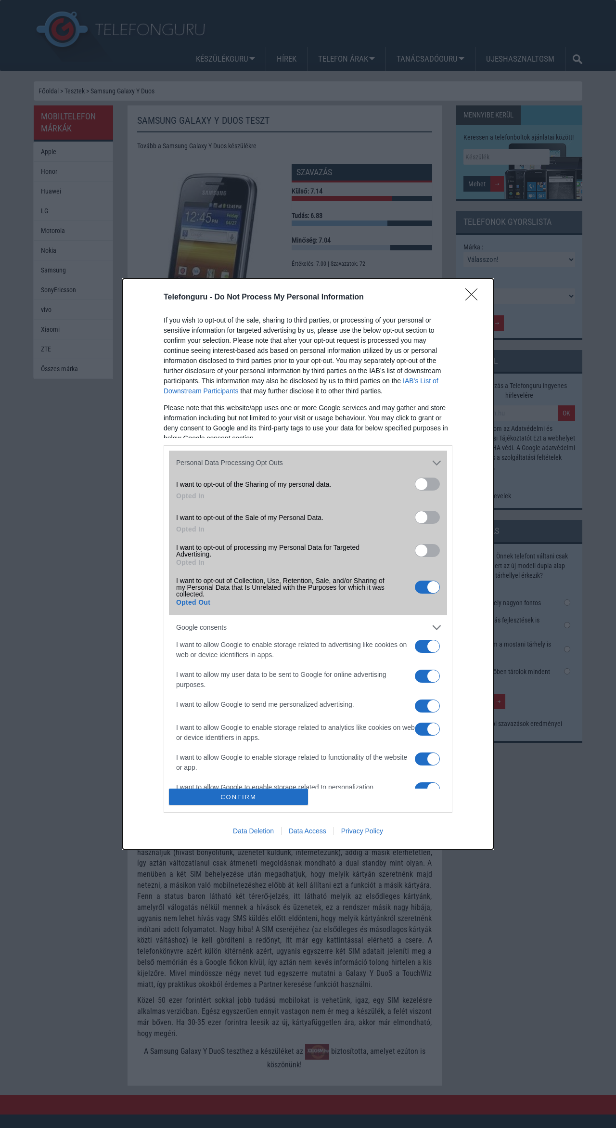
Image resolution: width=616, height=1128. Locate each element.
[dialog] (308, 564)
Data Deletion (253, 831)
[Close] (474, 297)
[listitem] (308, 463)
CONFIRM (238, 797)
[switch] (427, 484)
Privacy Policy (362, 831)
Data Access (307, 831)
